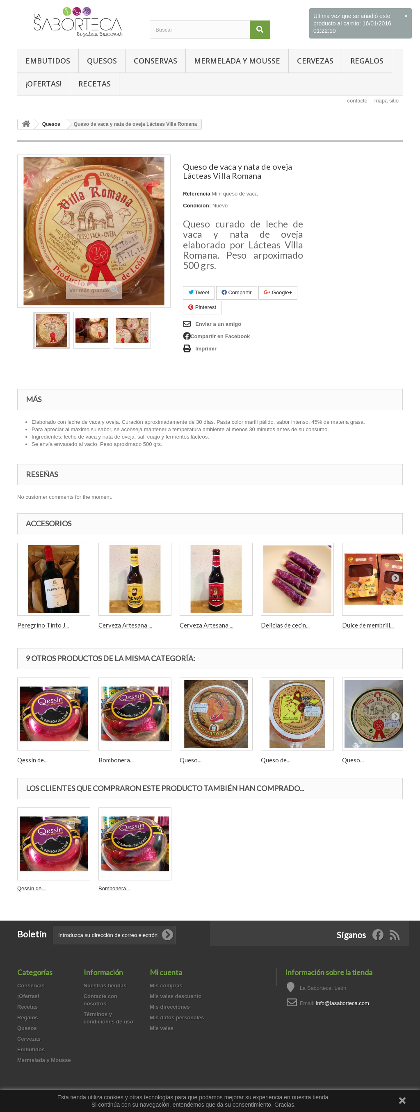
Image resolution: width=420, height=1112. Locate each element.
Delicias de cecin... (285, 625)
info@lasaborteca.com (342, 1003)
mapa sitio (386, 101)
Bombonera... (116, 760)
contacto (357, 101)
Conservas (155, 61)
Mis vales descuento (175, 996)
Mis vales (161, 1028)
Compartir (236, 292)
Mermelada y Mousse (237, 61)
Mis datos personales (177, 1017)
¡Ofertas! (43, 84)
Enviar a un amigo (218, 324)
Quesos (102, 61)
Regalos (366, 61)
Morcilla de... (32, 888)
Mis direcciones (170, 1007)
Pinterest (202, 307)
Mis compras (166, 985)
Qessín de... (32, 760)
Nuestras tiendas (105, 985)
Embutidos (47, 61)
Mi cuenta (166, 972)
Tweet (198, 292)
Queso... (190, 760)
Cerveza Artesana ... (125, 625)
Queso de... (275, 760)
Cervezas (315, 61)
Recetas (94, 84)
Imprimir (206, 349)
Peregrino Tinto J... (43, 625)
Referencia (196, 194)
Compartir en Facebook (220, 336)
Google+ (278, 292)
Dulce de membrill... (368, 625)
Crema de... (112, 888)
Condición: (197, 205)
